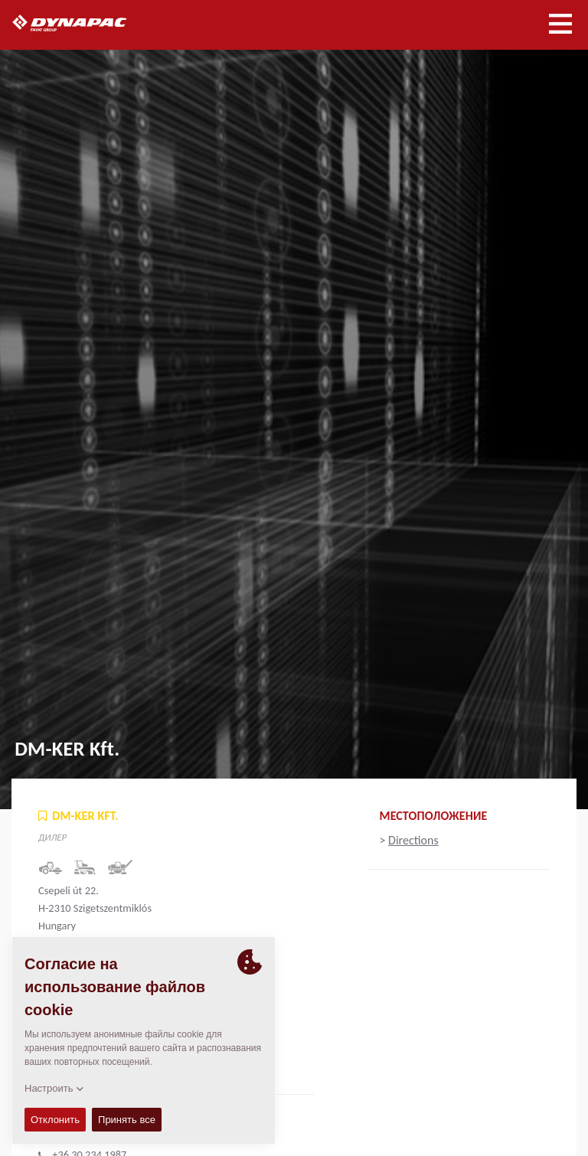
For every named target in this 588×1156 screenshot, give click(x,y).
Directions (413, 840)
